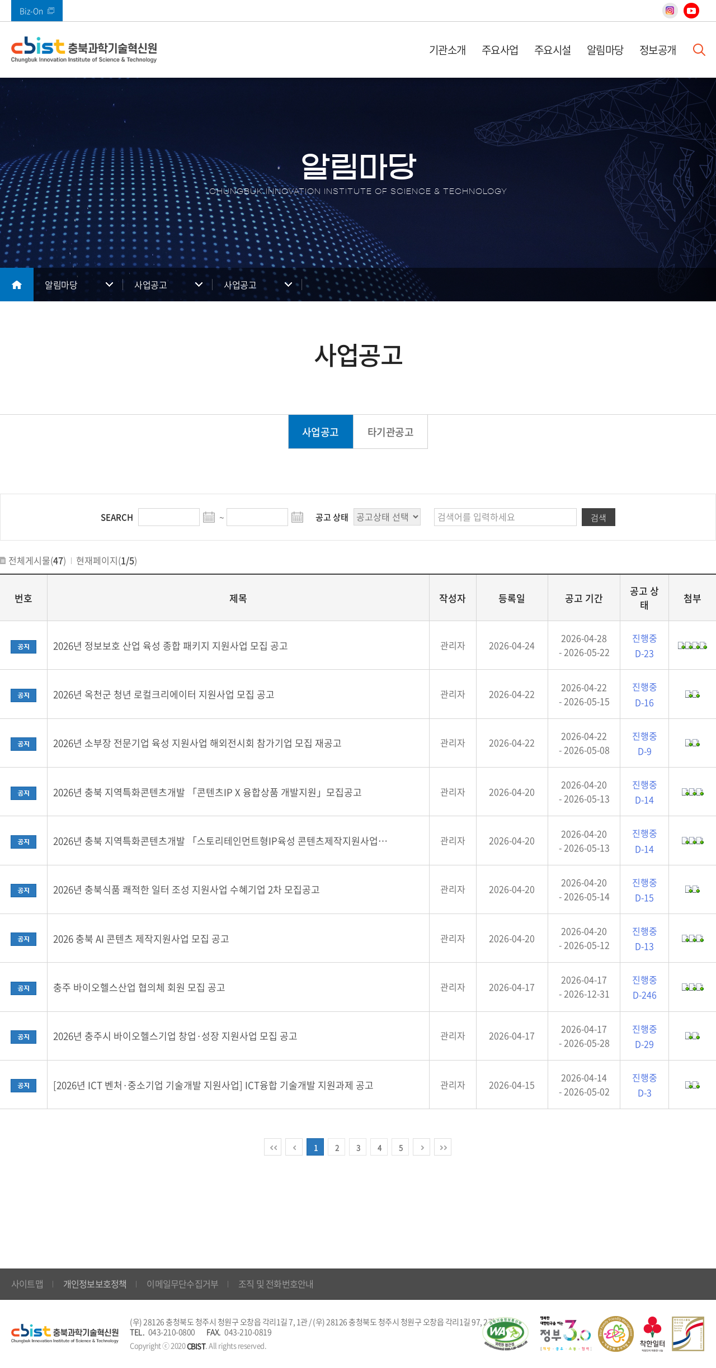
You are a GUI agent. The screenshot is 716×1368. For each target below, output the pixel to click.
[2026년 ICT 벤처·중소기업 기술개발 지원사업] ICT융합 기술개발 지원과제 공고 (213, 1085)
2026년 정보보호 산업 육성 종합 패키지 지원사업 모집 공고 (170, 645)
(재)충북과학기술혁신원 (84, 49)
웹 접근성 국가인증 (505, 1334)
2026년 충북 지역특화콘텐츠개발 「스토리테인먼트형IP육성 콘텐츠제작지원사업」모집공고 (223, 841)
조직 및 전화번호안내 (275, 1283)
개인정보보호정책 (95, 1283)
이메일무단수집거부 (182, 1283)
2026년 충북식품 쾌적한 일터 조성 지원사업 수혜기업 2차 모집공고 (186, 889)
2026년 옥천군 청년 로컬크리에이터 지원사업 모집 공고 (164, 694)
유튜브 (691, 10)
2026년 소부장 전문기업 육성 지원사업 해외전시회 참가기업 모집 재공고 (197, 743)
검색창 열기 (699, 50)
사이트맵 (27, 1283)
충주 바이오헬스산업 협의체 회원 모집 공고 (139, 987)
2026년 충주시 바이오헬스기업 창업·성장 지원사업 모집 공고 (175, 1036)
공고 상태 (331, 517)
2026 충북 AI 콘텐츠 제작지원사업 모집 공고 (141, 938)
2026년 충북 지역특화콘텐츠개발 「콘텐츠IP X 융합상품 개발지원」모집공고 (207, 792)
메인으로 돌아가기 (17, 284)
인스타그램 (670, 10)
